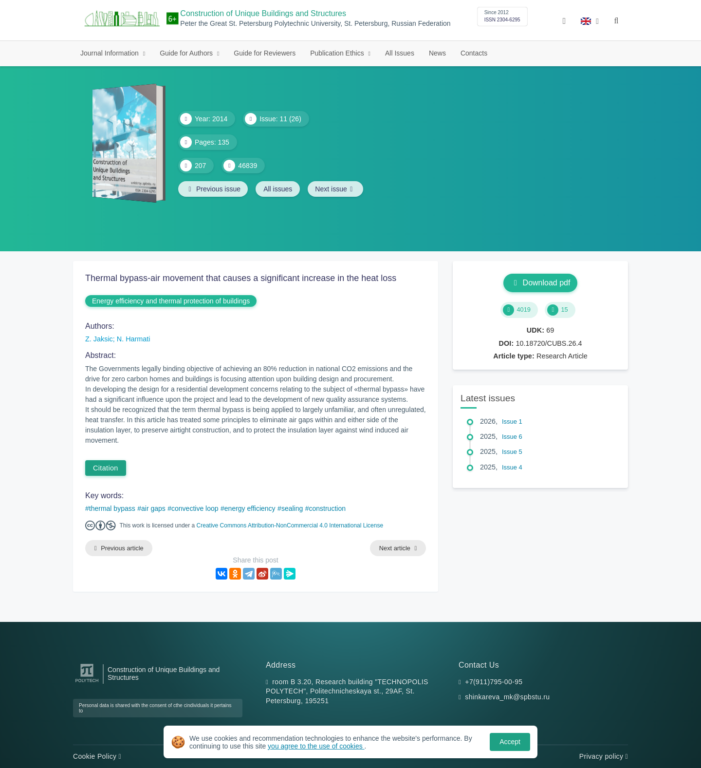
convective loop (195, 508)
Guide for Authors (187, 53)
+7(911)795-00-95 (493, 682)
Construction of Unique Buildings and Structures (263, 13)
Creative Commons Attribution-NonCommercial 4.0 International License (290, 525)
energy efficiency (250, 508)
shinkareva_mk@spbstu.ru (507, 697)
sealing (292, 508)
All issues (278, 189)
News (437, 53)
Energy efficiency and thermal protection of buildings (171, 301)
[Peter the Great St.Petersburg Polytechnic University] (87, 682)
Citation (105, 468)
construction (327, 508)
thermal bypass (112, 508)
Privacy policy (603, 756)
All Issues (399, 53)
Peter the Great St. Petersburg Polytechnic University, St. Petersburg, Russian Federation (315, 23)
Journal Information (110, 53)
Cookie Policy (97, 756)
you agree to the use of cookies (316, 746)
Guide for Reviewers (264, 53)
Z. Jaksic (99, 339)
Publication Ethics (338, 53)
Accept (509, 742)
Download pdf (541, 283)
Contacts (474, 53)
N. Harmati (133, 339)
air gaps (153, 508)
